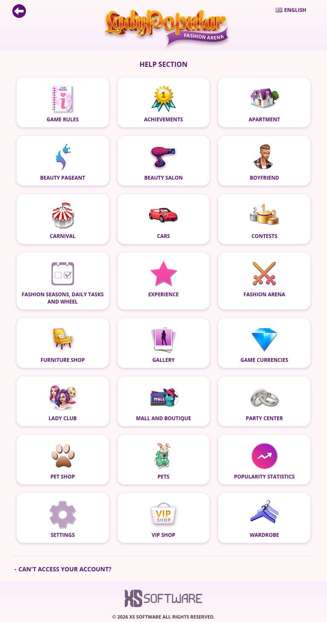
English (291, 10)
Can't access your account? (65, 569)
